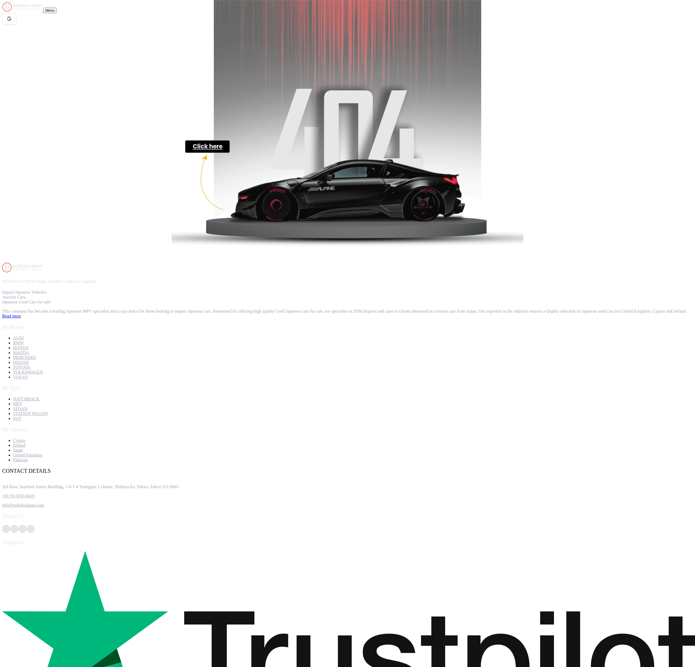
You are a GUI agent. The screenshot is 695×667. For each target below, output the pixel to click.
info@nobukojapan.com (23, 505)
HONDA (21, 347)
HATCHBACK (26, 399)
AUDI (18, 338)
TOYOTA (21, 367)
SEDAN (20, 408)
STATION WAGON (30, 413)
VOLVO (20, 377)
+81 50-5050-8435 (18, 496)
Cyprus (19, 440)
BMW (18, 343)
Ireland (19, 445)
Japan (18, 450)
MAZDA (21, 352)
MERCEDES (24, 357)
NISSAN (21, 362)
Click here (207, 146)
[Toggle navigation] (50, 10)
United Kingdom (27, 455)
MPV (17, 404)
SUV (17, 418)
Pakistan (20, 460)
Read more (11, 316)
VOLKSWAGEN (28, 372)
